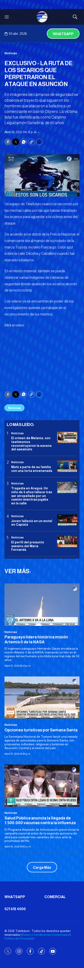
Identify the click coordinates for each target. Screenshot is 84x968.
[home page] (42, 16)
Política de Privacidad (19, 938)
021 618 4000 (15, 909)
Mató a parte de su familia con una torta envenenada (31, 469)
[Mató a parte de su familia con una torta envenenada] (67, 466)
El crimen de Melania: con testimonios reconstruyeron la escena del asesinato (31, 443)
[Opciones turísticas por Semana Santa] (42, 697)
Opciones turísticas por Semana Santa (41, 730)
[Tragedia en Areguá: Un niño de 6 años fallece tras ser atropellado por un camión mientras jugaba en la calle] (67, 487)
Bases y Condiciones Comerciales (45, 934)
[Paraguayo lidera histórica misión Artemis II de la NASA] (42, 604)
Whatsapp (63, 34)
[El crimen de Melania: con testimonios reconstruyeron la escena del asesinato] (67, 437)
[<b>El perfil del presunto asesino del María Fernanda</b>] (67, 541)
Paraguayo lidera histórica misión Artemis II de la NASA (36, 639)
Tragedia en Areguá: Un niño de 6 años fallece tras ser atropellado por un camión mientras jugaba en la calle (31, 495)
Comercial (55, 897)
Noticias (10, 53)
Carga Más (42, 867)
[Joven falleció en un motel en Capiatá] (67, 520)
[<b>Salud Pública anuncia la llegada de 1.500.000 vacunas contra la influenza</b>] (42, 786)
